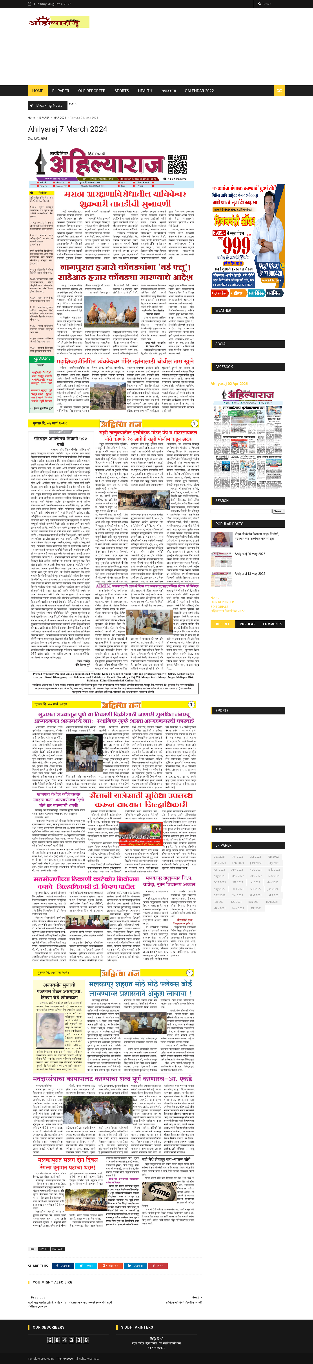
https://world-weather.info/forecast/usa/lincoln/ (248, 324)
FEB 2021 (219, 902)
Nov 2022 (238, 908)
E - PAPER (60, 90)
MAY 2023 (220, 863)
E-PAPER (44, 117)
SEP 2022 (255, 889)
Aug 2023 (219, 876)
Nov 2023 (274, 876)
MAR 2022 (238, 876)
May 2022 (272, 882)
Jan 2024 (273, 889)
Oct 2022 (237, 895)
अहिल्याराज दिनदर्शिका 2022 (228, 611)
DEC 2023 (220, 895)
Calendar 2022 (199, 90)
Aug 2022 (219, 889)
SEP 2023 (237, 882)
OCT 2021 (238, 889)
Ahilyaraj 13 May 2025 (250, 573)
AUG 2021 (255, 895)
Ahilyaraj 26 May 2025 (250, 554)
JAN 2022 (237, 857)
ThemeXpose (64, 1358)
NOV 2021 (255, 869)
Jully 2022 (274, 869)
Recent (223, 624)
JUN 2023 (219, 869)
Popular (248, 624)
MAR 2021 (272, 902)
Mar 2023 (255, 857)
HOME (37, 90)
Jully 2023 (274, 863)
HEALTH (145, 90)
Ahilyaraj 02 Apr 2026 (229, 383)
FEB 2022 (273, 857)
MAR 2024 (60, 117)
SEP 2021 (256, 908)
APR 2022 (256, 876)
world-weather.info (247, 320)
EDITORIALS (219, 606)
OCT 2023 (220, 882)
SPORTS (122, 90)
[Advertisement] (205, 47)
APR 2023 (237, 869)
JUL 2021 (236, 902)
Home (32, 117)
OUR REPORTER (92, 90)
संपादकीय (168, 90)
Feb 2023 (238, 863)
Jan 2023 (255, 882)
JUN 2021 (254, 902)
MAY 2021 (220, 908)
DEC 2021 (220, 857)
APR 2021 (274, 895)
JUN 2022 (256, 863)
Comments (272, 624)
